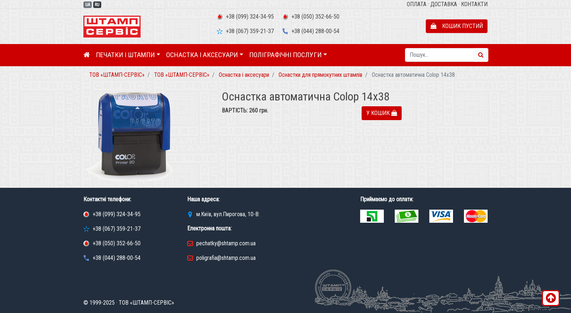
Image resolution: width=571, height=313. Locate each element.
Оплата (416, 4)
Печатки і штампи (125, 55)
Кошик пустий (456, 26)
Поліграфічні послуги (285, 55)
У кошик (381, 113)
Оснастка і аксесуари (202, 55)
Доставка (443, 4)
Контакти (474, 4)
